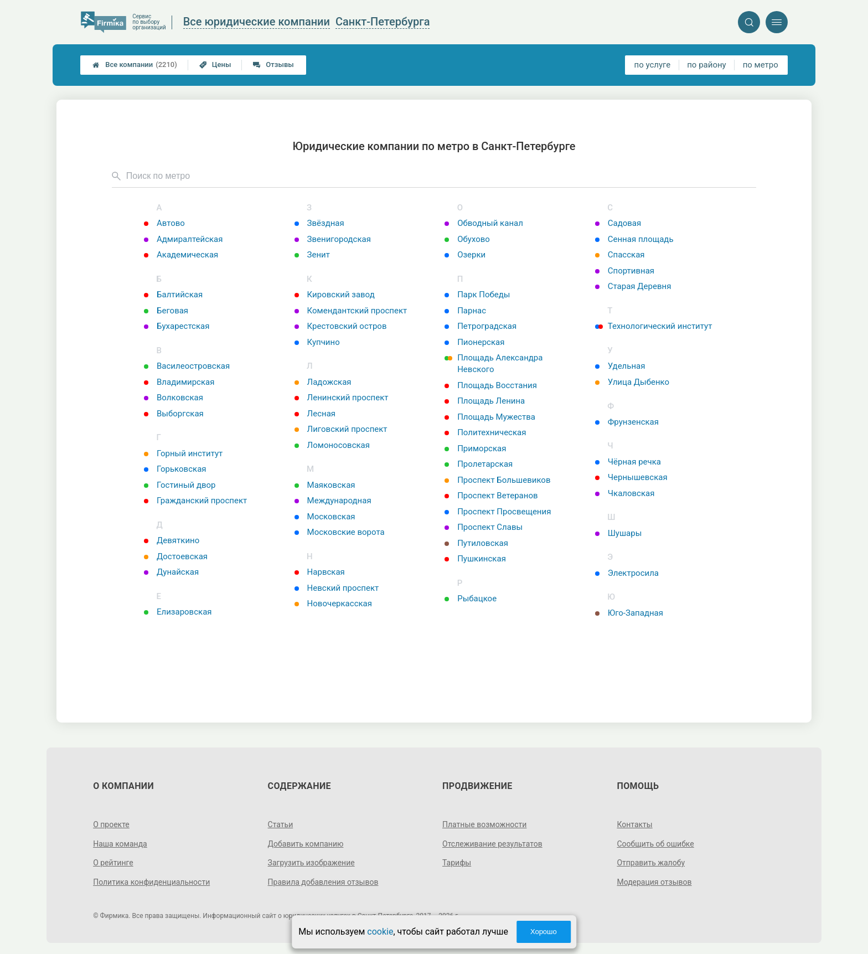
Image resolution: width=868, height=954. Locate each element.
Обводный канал (484, 223)
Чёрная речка (628, 462)
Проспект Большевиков (497, 480)
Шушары (618, 533)
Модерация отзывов (654, 882)
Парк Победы (477, 295)
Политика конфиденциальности (151, 882)
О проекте (111, 824)
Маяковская (324, 485)
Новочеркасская (333, 604)
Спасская (620, 255)
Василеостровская (187, 366)
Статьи (280, 824)
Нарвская (319, 572)
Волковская (173, 398)
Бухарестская (176, 326)
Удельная (620, 366)
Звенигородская (332, 239)
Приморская (475, 448)
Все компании (134, 65)
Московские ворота (339, 532)
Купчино (317, 342)
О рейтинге (113, 862)
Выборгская (174, 414)
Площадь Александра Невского (493, 363)
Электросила (627, 573)
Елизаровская (178, 612)
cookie (380, 931)
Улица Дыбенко (632, 382)
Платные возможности (484, 824)
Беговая (166, 311)
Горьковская (175, 469)
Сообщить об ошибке (655, 843)
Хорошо (543, 931)
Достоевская (176, 556)
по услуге (652, 65)
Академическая (181, 255)
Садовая (618, 223)
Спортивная (624, 271)
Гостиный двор (180, 485)
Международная (332, 501)
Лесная (314, 414)
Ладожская (323, 382)
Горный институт (183, 453)
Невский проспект (336, 588)
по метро (760, 65)
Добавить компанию (306, 843)
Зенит (312, 255)
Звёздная (319, 223)
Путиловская (476, 543)
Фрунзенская (627, 422)
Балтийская (173, 295)
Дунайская (171, 572)
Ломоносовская (332, 445)
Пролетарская (479, 464)
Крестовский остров (340, 326)
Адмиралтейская (183, 239)
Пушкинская (475, 559)
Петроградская (480, 326)
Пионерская (474, 342)
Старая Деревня (633, 286)
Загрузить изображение (311, 862)
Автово (164, 223)
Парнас (465, 311)
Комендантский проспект (350, 311)
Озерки (465, 255)
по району (706, 65)
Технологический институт (653, 326)
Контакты (634, 824)
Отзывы (273, 64)
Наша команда (120, 843)
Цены (215, 64)
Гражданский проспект (195, 501)
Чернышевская (631, 477)
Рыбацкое (471, 599)
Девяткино (171, 540)
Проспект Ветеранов (491, 496)
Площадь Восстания (491, 385)
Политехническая (485, 432)
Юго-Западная (629, 613)
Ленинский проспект (341, 398)
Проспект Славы (484, 527)
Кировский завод (334, 295)
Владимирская (179, 382)
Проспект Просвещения (498, 512)
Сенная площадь (634, 239)
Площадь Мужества (490, 417)
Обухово (467, 239)
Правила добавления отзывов (323, 882)
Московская (324, 517)
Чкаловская (625, 493)
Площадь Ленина (485, 401)
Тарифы (456, 862)
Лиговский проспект (341, 429)
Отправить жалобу (651, 862)
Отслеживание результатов (492, 843)
